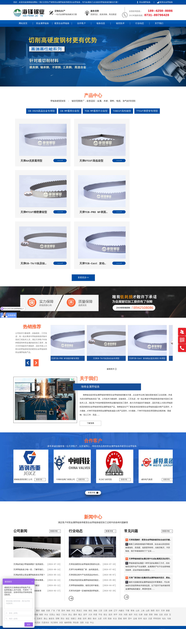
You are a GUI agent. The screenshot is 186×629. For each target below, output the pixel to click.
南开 (130, 553)
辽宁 (115, 549)
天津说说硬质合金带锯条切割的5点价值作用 (87, 503)
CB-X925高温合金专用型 (41, 111)
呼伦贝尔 (36, 561)
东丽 (146, 553)
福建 (43, 549)
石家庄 (39, 557)
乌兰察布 (54, 561)
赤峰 (16, 561)
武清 (166, 553)
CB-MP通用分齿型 (69, 111)
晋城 (120, 557)
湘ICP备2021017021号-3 (122, 623)
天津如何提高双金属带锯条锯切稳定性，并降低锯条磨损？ (93, 518)
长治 (115, 557)
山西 (147, 549)
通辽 (21, 561)
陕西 (153, 549)
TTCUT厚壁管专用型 (147, 111)
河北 (73, 549)
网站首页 (23, 23)
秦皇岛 (51, 557)
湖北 (90, 549)
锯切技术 (120, 23)
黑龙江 (79, 549)
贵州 (63, 549)
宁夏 (127, 549)
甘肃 (48, 549)
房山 (70, 553)
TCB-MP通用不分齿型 (96, 111)
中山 (92, 561)
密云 (105, 553)
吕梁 (150, 557)
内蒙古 (121, 549)
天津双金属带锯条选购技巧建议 (26, 524)
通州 (75, 553)
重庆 (38, 549)
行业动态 (139, 23)
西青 (151, 553)
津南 (156, 553)
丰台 (46, 553)
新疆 (168, 549)
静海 (28, 557)
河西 (125, 553)
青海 (132, 549)
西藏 (16, 553)
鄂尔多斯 (28, 561)
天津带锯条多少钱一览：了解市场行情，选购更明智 (34, 508)
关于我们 (159, 23)
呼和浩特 (157, 557)
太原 (100, 557)
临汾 (145, 557)
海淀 (58, 553)
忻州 (140, 557)
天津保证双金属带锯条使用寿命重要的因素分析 (32, 518)
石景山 (52, 553)
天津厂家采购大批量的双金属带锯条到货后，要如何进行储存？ (155, 516)
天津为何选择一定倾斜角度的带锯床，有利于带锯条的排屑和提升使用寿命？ (100, 529)
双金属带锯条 (144, 2)
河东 (120, 553)
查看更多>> (90, 216)
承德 (79, 557)
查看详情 (91, 431)
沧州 (84, 557)
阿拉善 (76, 561)
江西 (105, 549)
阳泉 (110, 557)
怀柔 (95, 553)
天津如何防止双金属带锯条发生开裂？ (29, 513)
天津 (163, 549)
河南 (85, 549)
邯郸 (57, 557)
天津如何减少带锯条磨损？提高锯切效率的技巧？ (33, 503)
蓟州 (33, 557)
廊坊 (89, 557)
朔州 (125, 557)
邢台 (62, 557)
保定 (67, 557)
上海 (142, 549)
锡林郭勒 (68, 561)
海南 (68, 549)
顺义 (80, 553)
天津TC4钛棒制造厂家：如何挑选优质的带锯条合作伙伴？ (93, 508)
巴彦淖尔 (45, 561)
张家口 (73, 557)
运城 (135, 557)
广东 (53, 549)
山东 (137, 549)
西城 (36, 553)
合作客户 (81, 23)
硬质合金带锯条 (166, 2)
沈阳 (82, 561)
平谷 (100, 553)
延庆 (110, 553)
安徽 (28, 549)
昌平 (85, 553)
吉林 (110, 549)
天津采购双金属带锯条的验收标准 (27, 529)
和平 (115, 553)
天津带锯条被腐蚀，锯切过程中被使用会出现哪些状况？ (92, 524)
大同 (105, 557)
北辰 (161, 553)
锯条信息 (101, 23)
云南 (21, 553)
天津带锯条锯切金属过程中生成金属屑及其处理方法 (150, 497)
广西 (58, 549)
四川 (158, 549)
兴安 (61, 561)
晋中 (130, 557)
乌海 (169, 557)
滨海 (18, 557)
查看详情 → (55, 469)
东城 (31, 553)
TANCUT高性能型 (122, 111)
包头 (164, 557)
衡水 (95, 557)
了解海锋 (90, 361)
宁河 (23, 557)
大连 (87, 561)
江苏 (100, 549)
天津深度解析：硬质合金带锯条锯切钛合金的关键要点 (151, 478)
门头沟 (64, 553)
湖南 (95, 549)
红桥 (141, 553)
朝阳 (41, 553)
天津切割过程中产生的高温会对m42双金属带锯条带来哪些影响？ (95, 513)
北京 (33, 549)
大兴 (90, 553)
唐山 (45, 557)
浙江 (26, 553)
